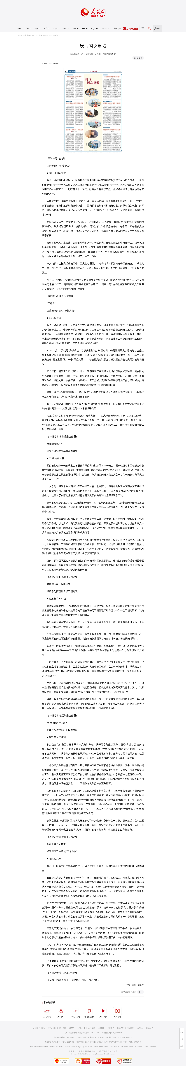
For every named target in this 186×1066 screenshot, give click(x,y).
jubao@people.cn (116, 1033)
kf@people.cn (71, 1037)
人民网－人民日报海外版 (105, 54)
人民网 (19, 35)
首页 (19, 28)
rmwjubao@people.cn (125, 1037)
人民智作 (117, 1012)
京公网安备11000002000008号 (145, 1047)
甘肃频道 (28, 35)
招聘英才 (72, 1028)
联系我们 (149, 1028)
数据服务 (111, 1028)
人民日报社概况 (39, 1028)
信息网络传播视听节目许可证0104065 (44, 1047)
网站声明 (120, 1028)
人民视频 (103, 1012)
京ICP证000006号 (127, 1047)
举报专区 (117, 28)
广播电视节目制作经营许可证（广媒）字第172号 (123, 1042)
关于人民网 (52, 1028)
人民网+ (61, 1012)
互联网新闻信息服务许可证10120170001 (59, 1042)
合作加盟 (91, 1028)
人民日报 (47, 1012)
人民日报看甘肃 (40, 35)
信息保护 (140, 1028)
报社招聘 (62, 1028)
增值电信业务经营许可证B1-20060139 (89, 1042)
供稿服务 (101, 1028)
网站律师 (130, 1028)
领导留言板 (89, 1012)
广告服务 (81, 1028)
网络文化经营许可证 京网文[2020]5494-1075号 (76, 1047)
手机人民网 (75, 1012)
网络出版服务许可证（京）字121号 (106, 1047)
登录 (159, 28)
